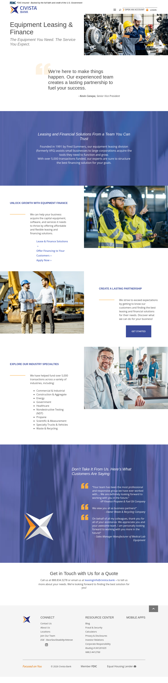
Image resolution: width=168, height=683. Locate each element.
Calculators (91, 637)
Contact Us (46, 629)
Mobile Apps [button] (135, 623)
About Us (45, 633)
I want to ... (147, 678)
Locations (45, 637)
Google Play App (132, 629)
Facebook (42, 651)
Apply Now (42, 266)
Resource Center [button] (99, 623)
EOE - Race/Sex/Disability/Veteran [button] (57, 645)
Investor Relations (94, 645)
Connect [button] (48, 623)
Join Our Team (48, 641)
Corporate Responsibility (98, 649)
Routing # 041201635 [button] (95, 653)
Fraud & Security (93, 633)
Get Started (139, 337)
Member (89, 672)
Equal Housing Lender (121, 672)
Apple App (127, 630)
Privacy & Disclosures (96, 641)
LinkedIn (46, 650)
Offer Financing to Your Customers (50, 259)
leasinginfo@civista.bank (100, 586)
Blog (87, 629)
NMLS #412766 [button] (92, 658)
